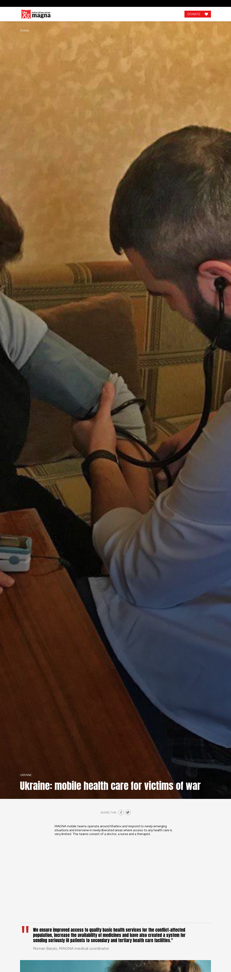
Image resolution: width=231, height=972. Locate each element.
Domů (24, 30)
